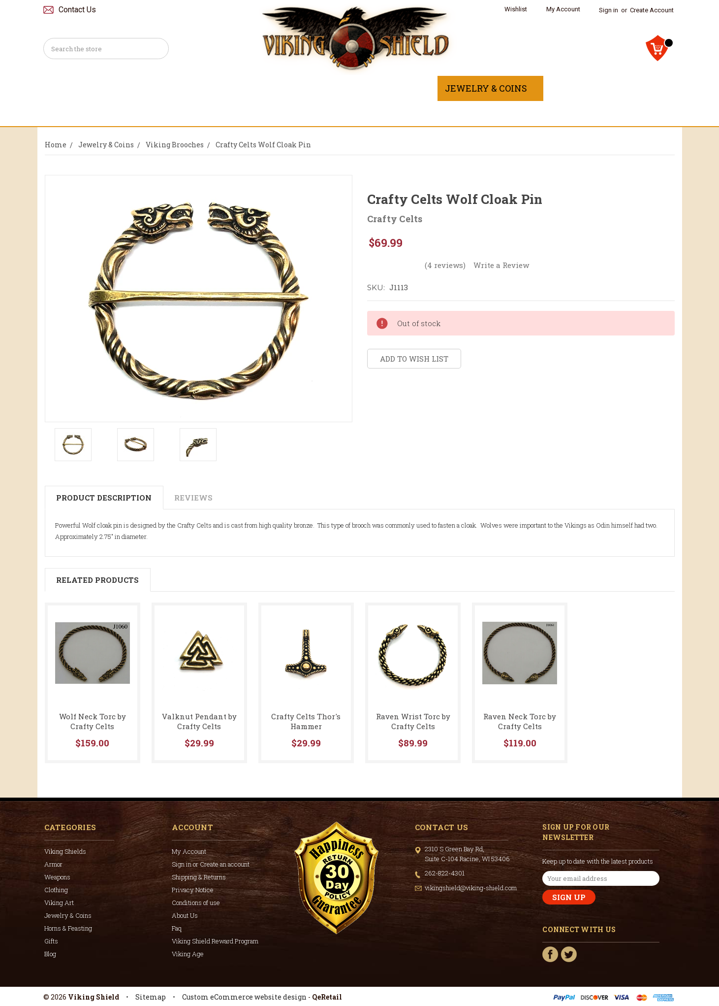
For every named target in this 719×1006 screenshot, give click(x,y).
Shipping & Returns (199, 876)
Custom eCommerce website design (244, 997)
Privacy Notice (193, 889)
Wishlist (515, 9)
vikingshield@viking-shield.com (471, 887)
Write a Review (501, 265)
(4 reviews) (445, 265)
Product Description (104, 498)
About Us (185, 915)
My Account (563, 9)
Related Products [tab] (97, 580)
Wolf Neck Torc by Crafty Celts (92, 721)
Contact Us (77, 9)
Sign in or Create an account (211, 864)
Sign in (608, 10)
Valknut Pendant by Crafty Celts (199, 721)
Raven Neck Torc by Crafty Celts (519, 721)
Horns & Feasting (599, 88)
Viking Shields (113, 88)
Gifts (359, 113)
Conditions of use (196, 902)
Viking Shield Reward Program (215, 941)
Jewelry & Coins (490, 88)
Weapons (254, 88)
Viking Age (188, 953)
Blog (50, 953)
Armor (191, 88)
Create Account (652, 10)
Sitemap (150, 997)
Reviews (193, 498)
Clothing (325, 88)
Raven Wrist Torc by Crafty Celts (413, 721)
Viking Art (398, 88)
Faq (177, 928)
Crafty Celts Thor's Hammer (306, 721)
